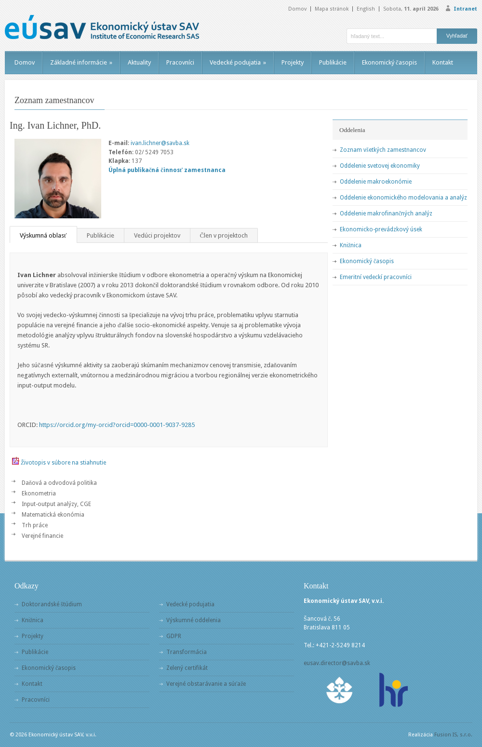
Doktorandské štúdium (52, 604)
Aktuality (139, 62)
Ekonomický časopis (389, 62)
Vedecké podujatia (238, 62)
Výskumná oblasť (43, 235)
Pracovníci (180, 62)
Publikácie (333, 62)
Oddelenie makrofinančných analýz (386, 213)
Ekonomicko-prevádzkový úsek (381, 229)
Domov (297, 9)
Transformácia (186, 652)
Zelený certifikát (187, 668)
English (366, 9)
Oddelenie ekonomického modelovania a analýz (403, 197)
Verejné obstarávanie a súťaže (206, 683)
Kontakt (442, 62)
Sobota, (411, 9)
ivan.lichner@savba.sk (160, 143)
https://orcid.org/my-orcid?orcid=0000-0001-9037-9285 (117, 424)
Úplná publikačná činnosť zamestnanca (167, 170)
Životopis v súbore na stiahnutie (63, 462)
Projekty (292, 62)
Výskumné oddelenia (193, 620)
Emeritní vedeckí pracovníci (376, 277)
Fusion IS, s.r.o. (453, 735)
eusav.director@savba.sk (337, 663)
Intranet (465, 9)
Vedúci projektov (157, 235)
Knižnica (351, 245)
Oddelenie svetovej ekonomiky (380, 165)
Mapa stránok (331, 9)
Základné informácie (81, 62)
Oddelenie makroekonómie (376, 181)
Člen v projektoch (224, 235)
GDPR (173, 636)
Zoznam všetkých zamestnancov (383, 150)
